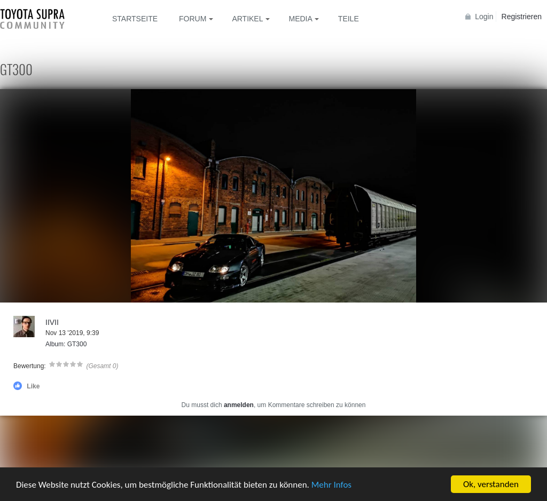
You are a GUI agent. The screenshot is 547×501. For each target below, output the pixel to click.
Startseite (135, 18)
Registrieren (522, 16)
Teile (348, 18)
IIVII (52, 322)
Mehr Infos (331, 485)
